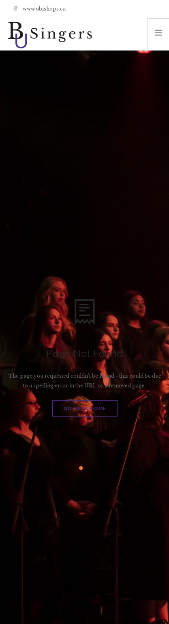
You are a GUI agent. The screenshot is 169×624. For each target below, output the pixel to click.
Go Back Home (84, 408)
